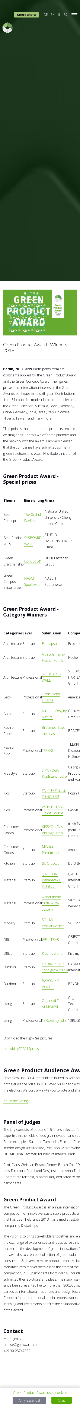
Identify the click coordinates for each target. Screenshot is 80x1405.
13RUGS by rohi (54, 1020)
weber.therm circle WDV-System (51, 903)
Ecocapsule (50, 643)
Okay (61, 1400)
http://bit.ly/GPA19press (21, 1048)
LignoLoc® (32, 561)
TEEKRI (47, 750)
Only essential (29, 1400)
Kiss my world (52, 953)
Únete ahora (26, 15)
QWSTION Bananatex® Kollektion (51, 880)
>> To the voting (15, 1101)
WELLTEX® (50, 939)
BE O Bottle (51, 863)
